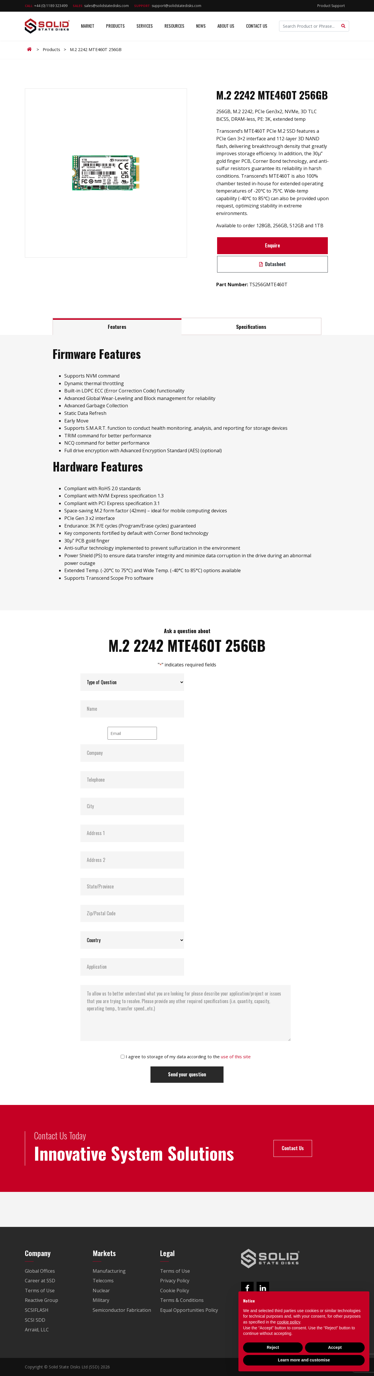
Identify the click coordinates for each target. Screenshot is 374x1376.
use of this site (236, 1056)
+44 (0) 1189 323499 (46, 5)
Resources (174, 26)
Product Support (331, 5)
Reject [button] (273, 1347)
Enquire (272, 245)
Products (115, 26)
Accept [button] (335, 1347)
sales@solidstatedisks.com (101, 5)
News (201, 26)
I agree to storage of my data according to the (188, 1056)
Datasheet (272, 264)
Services (144, 26)
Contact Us (256, 26)
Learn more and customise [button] (304, 1360)
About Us (225, 26)
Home (30, 49)
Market (87, 26)
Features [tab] (117, 326)
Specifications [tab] (251, 326)
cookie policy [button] (288, 1322)
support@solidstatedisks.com (167, 5)
